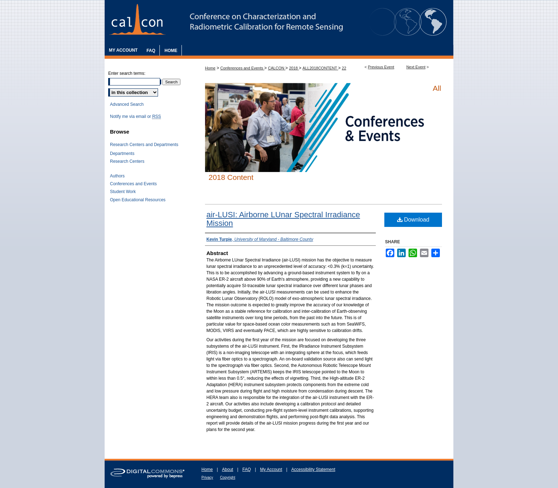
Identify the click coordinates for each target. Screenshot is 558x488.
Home (210, 68)
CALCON (276, 68)
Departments (122, 153)
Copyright (227, 477)
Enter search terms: (127, 73)
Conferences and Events (242, 68)
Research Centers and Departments (144, 144)
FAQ (246, 469)
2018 (294, 68)
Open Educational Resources (137, 199)
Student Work (123, 191)
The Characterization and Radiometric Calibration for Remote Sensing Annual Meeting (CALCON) (279, 22)
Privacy (207, 477)
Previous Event (381, 67)
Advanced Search (127, 104)
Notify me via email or (135, 116)
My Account (271, 469)
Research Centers (127, 161)
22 (344, 68)
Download (413, 220)
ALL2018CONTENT (320, 68)
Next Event (416, 67)
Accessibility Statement (313, 469)
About (227, 469)
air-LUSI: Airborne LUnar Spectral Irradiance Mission (283, 219)
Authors (117, 175)
